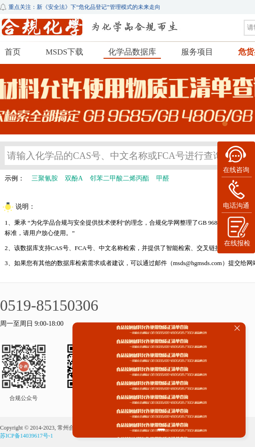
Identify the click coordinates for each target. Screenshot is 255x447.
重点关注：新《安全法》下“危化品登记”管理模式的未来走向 (84, 7)
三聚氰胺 (45, 178)
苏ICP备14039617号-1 (26, 435)
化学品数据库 (132, 51)
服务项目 (197, 51)
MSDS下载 (64, 51)
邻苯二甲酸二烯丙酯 (119, 178)
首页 (13, 51)
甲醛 (162, 178)
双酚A (74, 178)
